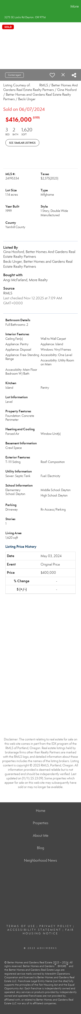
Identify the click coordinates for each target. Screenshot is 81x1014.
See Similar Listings (22, 142)
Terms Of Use (20, 926)
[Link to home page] (4, 6)
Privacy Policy (55, 926)
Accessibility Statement (34, 930)
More (74, 6)
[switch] (52, 75)
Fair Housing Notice (48, 931)
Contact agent (14, 75)
